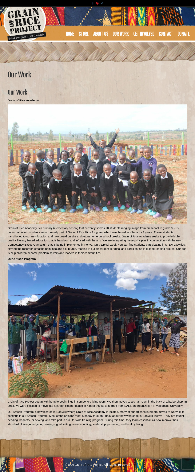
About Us (100, 32)
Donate (184, 32)
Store (84, 32)
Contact (166, 32)
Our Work (121, 32)
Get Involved (143, 32)
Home (70, 32)
